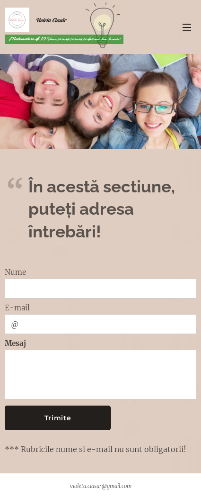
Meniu (187, 27)
